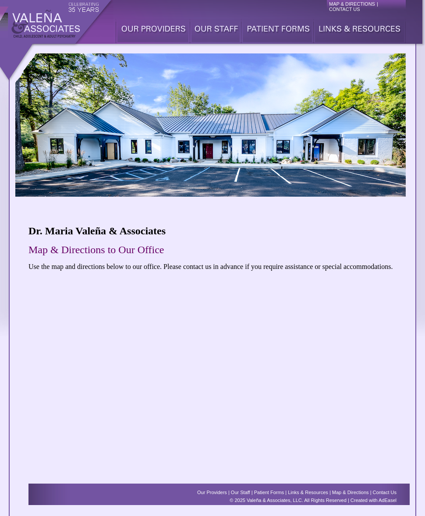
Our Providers (212, 492)
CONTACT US (344, 9)
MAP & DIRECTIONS (352, 4)
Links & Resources (308, 492)
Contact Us (385, 492)
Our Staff (240, 492)
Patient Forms (269, 492)
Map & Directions (350, 492)
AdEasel (388, 500)
